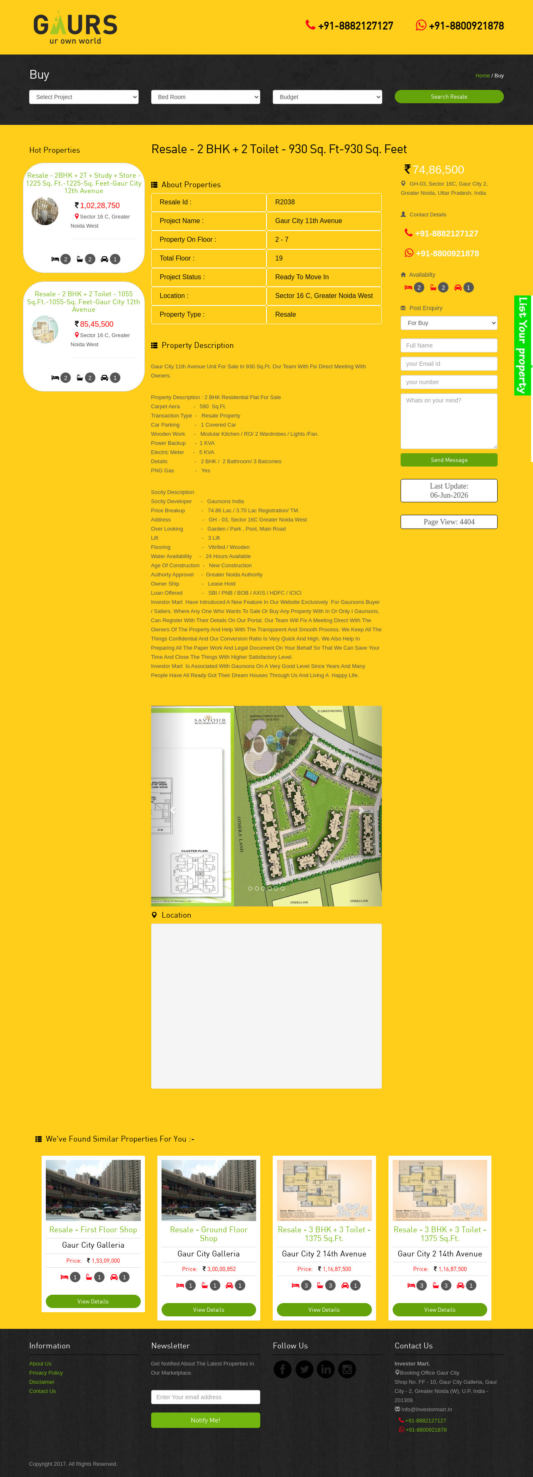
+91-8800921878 (457, 25)
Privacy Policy (46, 1373)
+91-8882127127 (347, 25)
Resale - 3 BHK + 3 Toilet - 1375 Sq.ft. (324, 1233)
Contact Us (42, 1391)
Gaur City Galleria (93, 1244)
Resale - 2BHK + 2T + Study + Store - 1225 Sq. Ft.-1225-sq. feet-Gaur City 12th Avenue (84, 183)
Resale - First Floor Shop (93, 1229)
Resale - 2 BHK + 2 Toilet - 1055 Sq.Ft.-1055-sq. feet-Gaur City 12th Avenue (83, 301)
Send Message (449, 459)
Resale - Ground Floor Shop (209, 1233)
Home (483, 75)
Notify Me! (205, 1420)
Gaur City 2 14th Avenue (324, 1253)
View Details (93, 1301)
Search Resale (449, 96)
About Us (40, 1363)
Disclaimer (42, 1382)
